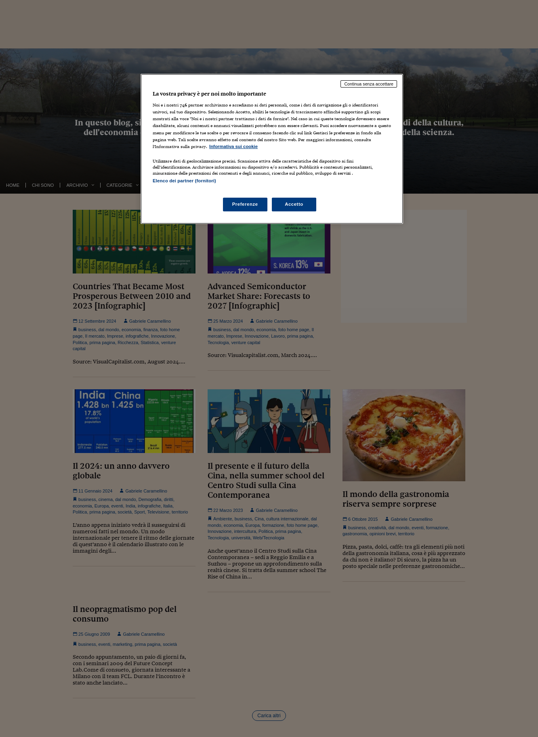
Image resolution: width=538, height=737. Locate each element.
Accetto (294, 204)
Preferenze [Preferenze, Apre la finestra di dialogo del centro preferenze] (245, 204)
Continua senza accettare (368, 83)
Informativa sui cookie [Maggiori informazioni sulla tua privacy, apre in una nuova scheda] (233, 146)
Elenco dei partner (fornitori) (184, 180)
